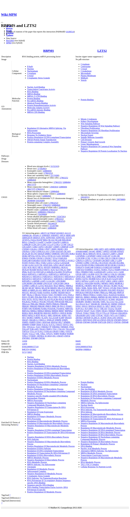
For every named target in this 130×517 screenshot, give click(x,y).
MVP (64, 290)
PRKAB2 (34, 304)
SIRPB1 (37, 318)
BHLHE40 (66, 240)
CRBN (53, 249)
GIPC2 (84, 274)
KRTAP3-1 (69, 279)
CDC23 (70, 244)
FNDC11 (64, 260)
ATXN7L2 (26, 240)
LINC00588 (27, 283)
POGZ (61, 299)
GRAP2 (67, 265)
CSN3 (32, 251)
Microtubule (86, 73)
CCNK (63, 244)
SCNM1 (111, 299)
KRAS (25, 274)
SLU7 (87, 304)
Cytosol (30, 76)
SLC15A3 (110, 302)
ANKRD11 (120, 249)
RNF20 (63, 313)
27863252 (48, 173)
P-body (30, 66)
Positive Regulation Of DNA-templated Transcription (49, 137)
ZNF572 (110, 322)
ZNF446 (86, 322)
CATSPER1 (80, 256)
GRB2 (88, 276)
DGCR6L (120, 263)
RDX (31, 313)
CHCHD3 (105, 260)
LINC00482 (61, 281)
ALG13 (68, 233)
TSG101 (61, 329)
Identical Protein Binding (37, 103)
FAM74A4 (80, 270)
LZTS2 (102, 50)
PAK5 (119, 288)
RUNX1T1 (103, 299)
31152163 (54, 166)
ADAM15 (60, 233)
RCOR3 (108, 297)
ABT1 (101, 249)
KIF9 (121, 279)
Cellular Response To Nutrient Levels (96, 467)
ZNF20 (103, 320)
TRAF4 (42, 329)
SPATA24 (92, 306)
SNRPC (65, 320)
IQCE (98, 279)
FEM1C (104, 270)
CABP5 (112, 254)
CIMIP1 (56, 247)
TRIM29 (111, 311)
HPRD (9, 43)
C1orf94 (47, 242)
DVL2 (44, 256)
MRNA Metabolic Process (38, 458)
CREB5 (60, 249)
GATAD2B (64, 263)
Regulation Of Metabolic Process (40, 469)
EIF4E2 (113, 265)
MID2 (111, 283)
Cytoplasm (31, 73)
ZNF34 (67, 336)
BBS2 (45, 240)
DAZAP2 (60, 251)
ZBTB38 (87, 318)
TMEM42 (56, 327)
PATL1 (71, 295)
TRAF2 (104, 311)
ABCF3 (43, 233)
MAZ (56, 286)
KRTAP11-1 (33, 274)
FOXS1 (32, 263)
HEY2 (34, 267)
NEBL (84, 288)
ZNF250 (110, 320)
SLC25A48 (53, 318)
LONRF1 (26, 286)
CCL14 (50, 244)
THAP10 (79, 311)
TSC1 (55, 329)
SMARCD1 (105, 304)
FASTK (43, 260)
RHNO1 (115, 297)
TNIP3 (98, 311)
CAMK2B (26, 244)
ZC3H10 (48, 336)
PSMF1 (69, 306)
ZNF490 (93, 322)
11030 (24, 341)
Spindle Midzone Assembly (92, 137)
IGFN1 (85, 279)
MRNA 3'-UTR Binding (37, 96)
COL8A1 (33, 249)
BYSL (99, 254)
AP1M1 (92, 251)
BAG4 (34, 240)
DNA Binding (86, 446)
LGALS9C (50, 281)
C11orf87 (40, 242)
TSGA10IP (70, 329)
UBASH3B (80, 315)
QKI (30, 308)
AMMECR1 (27, 235)
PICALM (62, 297)
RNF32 (84, 299)
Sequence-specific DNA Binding (40, 485)
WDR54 (63, 334)
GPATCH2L (48, 265)
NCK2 (120, 286)
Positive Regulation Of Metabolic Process (44, 492)
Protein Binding (33, 98)
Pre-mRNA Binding (35, 101)
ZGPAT (103, 318)
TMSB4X (64, 327)
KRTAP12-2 (54, 274)
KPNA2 (68, 272)
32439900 (42, 214)
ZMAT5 (60, 336)
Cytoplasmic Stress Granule (38, 78)
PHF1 (55, 297)
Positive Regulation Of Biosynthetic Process (45, 389)
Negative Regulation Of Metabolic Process (44, 474)
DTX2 (38, 256)
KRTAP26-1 (59, 279)
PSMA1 (92, 295)
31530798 (53, 226)
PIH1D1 (70, 297)
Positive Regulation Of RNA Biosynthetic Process (47, 375)
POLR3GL (26, 302)
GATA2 (56, 263)
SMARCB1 (95, 304)
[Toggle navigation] (2, 22)
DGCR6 (112, 263)
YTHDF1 (32, 336)
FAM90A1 (89, 270)
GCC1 (116, 272)
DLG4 (78, 265)
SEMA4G (57, 315)
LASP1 (43, 281)
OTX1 (65, 295)
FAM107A (80, 267)
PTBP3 (25, 308)
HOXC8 (40, 270)
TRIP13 (49, 329)
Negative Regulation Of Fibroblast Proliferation (100, 130)
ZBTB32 (40, 336)
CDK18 (114, 258)
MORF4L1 (119, 283)
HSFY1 (47, 270)
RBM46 (55, 311)
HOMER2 (112, 276)
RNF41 (90, 299)
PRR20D (33, 306)
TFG (71, 324)
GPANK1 (121, 274)
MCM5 (25, 288)
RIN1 (78, 299)
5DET (29, 352)
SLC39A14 (80, 304)
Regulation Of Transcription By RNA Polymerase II (48, 453)
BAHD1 (79, 254)
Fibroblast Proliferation (90, 128)
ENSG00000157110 (30, 347)
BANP (39, 240)
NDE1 (78, 288)
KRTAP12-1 (44, 274)
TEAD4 (118, 308)
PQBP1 (97, 292)
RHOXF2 (47, 313)
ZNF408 (117, 320)
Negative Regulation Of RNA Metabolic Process (47, 366)
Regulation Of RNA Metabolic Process (43, 378)
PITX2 (35, 299)
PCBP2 (31, 297)
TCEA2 (45, 324)
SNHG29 (50, 320)
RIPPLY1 (56, 313)
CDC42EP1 (27, 247)
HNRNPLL (56, 267)
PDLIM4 (38, 297)
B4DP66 (79, 349)
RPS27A (31, 315)
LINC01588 (58, 283)
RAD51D (113, 295)
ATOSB (113, 251)
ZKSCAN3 (111, 318)
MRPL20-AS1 (36, 290)
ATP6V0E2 (60, 238)
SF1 (69, 315)
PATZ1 (25, 297)
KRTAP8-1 (26, 281)
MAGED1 (48, 286)
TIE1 (24, 327)
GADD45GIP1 (100, 272)
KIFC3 (78, 281)
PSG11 (63, 306)
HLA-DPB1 (97, 276)
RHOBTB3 (38, 313)
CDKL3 (121, 258)
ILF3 (58, 270)
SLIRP (61, 318)
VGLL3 (32, 334)
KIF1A (43, 272)
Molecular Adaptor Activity (38, 108)
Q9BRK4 (87, 349)
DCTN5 (34, 254)
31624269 (40, 201)
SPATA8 (54, 322)
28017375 (31, 185)
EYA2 (55, 258)
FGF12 (111, 270)
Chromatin (31, 467)
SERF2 (64, 315)
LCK (97, 281)
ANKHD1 (46, 235)
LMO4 (66, 283)
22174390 (54, 175)
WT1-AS (114, 315)
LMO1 (109, 281)
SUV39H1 (89, 308)
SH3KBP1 (80, 302)
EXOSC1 (40, 258)
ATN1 (42, 238)
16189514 (70, 32)
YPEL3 (25, 336)
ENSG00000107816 (84, 347)
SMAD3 (68, 318)
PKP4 (95, 290)
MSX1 (58, 290)
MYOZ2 (33, 292)
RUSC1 (44, 315)
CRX (66, 249)
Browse (9, 28)
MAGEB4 (89, 283)
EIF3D (107, 265)
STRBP (32, 324)
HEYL (40, 267)
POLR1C (120, 290)
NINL (95, 288)
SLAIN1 (44, 318)
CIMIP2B (64, 247)
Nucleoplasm (32, 71)
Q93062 (32, 349)
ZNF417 (124, 320)
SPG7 (60, 322)
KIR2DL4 (51, 272)
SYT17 (97, 308)
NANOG (46, 292)
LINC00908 (37, 283)
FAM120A (62, 258)
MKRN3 (53, 288)
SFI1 (24, 318)
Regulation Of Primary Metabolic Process (44, 416)
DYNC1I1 (51, 256)
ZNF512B (102, 322)
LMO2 (115, 281)
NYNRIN (58, 295)
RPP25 (25, 315)
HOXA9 (25, 270)
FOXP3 (25, 263)
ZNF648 (124, 322)
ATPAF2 (120, 251)
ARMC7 (99, 251)
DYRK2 (91, 265)
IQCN (103, 279)
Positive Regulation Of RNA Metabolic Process (46, 382)
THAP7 (86, 311)
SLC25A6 (119, 302)
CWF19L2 (94, 263)
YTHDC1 (122, 315)
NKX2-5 (30, 295)
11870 (24, 344)
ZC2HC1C (95, 318)
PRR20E (41, 306)
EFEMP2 (65, 256)
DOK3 (72, 254)
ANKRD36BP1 (82, 251)
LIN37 (102, 281)
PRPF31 (79, 295)
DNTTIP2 (65, 254)
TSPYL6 (25, 331)
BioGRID (10, 40)
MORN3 (69, 288)
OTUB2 (113, 288)
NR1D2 (38, 295)
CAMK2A (64, 242)
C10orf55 (32, 242)
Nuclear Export (87, 135)
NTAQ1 (44, 295)
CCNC (88, 258)
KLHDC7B (60, 272)
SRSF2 (113, 306)
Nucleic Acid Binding (36, 87)
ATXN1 (69, 238)
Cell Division (86, 140)
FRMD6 (84, 272)
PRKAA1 (69, 302)
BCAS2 (51, 240)
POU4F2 (43, 302)
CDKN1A (80, 260)
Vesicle (84, 80)
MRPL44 (46, 290)
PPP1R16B (59, 302)
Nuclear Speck (87, 405)
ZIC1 (54, 336)
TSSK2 (86, 313)
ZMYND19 (87, 320)
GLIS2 (31, 265)
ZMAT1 (120, 318)
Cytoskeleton (86, 71)
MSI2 (53, 290)
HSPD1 (79, 279)
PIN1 (24, 299)
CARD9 (119, 254)
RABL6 (44, 308)
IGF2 (53, 270)
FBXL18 (56, 260)
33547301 (61, 217)
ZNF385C (26, 338)
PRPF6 (49, 304)
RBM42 (47, 311)
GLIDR (91, 274)
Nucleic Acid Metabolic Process (94, 448)
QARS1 (99, 295)
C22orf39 (55, 242)
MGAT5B (45, 288)
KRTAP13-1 (27, 276)
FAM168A (35, 260)
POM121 (35, 302)
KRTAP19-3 (70, 276)
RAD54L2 (52, 308)
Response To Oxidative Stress (39, 135)
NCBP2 (114, 286)
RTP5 (38, 315)
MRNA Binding (33, 94)
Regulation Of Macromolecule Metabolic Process (47, 421)
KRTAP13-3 (38, 276)
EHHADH (99, 265)
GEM (121, 272)
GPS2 (55, 265)
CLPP (71, 247)
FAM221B (107, 267)
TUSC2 (40, 331)
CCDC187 (106, 256)
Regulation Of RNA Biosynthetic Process (44, 455)
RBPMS (48, 50)
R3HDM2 (37, 308)
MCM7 (32, 288)
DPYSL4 (32, 256)
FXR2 (43, 263)
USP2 (93, 315)
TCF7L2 (51, 324)
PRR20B (63, 304)
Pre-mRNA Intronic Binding (38, 110)
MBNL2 (69, 286)
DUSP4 (84, 265)
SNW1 (39, 322)
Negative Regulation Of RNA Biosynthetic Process (48, 437)
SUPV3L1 (80, 308)
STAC (119, 306)
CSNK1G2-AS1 (42, 251)
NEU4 (67, 292)
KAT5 (30, 272)
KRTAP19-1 (59, 276)
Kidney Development (89, 121)
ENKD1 (25, 258)
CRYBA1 (26, 251)
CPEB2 (41, 249)
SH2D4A (119, 299)
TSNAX (79, 313)
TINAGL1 (31, 327)
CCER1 (43, 244)
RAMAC (61, 308)
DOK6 (25, 256)
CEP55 (41, 247)
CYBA (52, 251)
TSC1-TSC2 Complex (90, 464)
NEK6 (89, 288)
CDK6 (34, 247)
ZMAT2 (79, 320)
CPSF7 (47, 249)
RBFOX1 (69, 308)
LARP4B (35, 281)
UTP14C (99, 315)
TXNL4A (48, 331)
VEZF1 (25, 334)
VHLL (43, 334)
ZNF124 (96, 320)
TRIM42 (119, 311)
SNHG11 (121, 304)
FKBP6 (118, 270)
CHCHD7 (48, 247)
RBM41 (94, 297)
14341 (78, 344)
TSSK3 (92, 313)
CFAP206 (97, 260)
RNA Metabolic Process (37, 462)
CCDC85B (80, 258)
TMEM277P (46, 327)
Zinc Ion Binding (88, 389)
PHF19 (84, 290)
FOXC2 (71, 260)
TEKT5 (59, 324)
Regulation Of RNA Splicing (39, 448)
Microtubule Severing (90, 133)
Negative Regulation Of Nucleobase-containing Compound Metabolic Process (46, 404)
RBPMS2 (69, 311)
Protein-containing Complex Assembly (43, 142)
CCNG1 (57, 244)
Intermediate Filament (36, 398)
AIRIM (112, 249)
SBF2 (50, 315)
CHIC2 (113, 260)
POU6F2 (50, 302)
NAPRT (54, 292)
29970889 (120, 199)
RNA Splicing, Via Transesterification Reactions (47, 478)
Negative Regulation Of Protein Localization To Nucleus (104, 151)
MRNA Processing (34, 400)
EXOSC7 (48, 258)
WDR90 (70, 334)
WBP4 (56, 334)
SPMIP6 (66, 322)
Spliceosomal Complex (36, 471)
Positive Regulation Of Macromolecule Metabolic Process (51, 446)
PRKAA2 (26, 304)
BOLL (24, 242)
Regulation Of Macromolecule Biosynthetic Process (48, 423)
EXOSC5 (121, 265)
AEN (106, 249)
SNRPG (25, 322)
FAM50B (116, 267)
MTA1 (100, 286)
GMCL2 (106, 274)
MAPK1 (97, 283)
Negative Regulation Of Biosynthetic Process (45, 460)
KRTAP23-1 (48, 279)
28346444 (31, 201)
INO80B (92, 279)
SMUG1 (42, 320)
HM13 (104, 276)
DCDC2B (26, 254)
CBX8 (98, 256)
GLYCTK (38, 265)
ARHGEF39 (27, 238)
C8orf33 (105, 254)
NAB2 (40, 292)
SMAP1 (25, 320)
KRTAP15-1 (48, 276)
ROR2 (69, 313)
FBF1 (49, 260)
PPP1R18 (89, 292)
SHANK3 (96, 302)
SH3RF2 (30, 318)
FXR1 (90, 272)
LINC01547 (48, 283)
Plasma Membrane (88, 76)
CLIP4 (119, 260)
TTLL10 (33, 331)
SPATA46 (46, 322)
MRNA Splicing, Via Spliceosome (41, 464)
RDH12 (25, 313)
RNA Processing (34, 133)
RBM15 (87, 297)
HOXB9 (32, 270)
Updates (9, 35)
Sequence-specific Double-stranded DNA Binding (47, 396)
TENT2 (66, 324)
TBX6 (38, 324)
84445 (78, 341)
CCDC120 (35, 244)
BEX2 (85, 254)
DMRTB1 (56, 254)
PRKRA (42, 304)
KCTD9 (36, 272)
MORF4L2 (80, 286)
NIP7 (24, 295)
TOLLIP (25, 329)
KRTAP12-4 (65, 274)
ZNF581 (41, 338)
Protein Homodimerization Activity (41, 105)
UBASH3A (122, 313)
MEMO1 (105, 283)
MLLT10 (61, 288)
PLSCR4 (54, 299)
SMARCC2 (34, 320)
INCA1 (63, 270)
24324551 (85, 197)
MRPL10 (26, 290)
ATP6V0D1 (50, 238)
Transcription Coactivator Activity (41, 89)
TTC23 (99, 313)
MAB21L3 (80, 283)
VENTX (68, 331)
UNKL (62, 331)
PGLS (50, 297)
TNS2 (71, 327)
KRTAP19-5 (27, 279)
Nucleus (30, 69)
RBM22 (33, 311)
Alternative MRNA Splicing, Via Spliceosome (99, 451)
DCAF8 (67, 251)
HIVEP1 (47, 267)
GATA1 (50, 263)
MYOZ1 (107, 286)
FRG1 (38, 263)
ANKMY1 (55, 235)
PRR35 (48, 306)
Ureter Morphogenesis (90, 144)
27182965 (42, 169)
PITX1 (29, 299)
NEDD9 (61, 292)
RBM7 (61, 311)
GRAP (61, 265)
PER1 (45, 297)
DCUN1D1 (104, 263)
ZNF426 (79, 322)
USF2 (87, 315)
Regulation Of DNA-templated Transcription (45, 451)
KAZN (115, 279)
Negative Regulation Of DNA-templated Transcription (49, 430)
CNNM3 (25, 249)
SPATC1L (101, 306)
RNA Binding (32, 92)
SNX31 (85, 306)
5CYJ (24, 352)
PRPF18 (120, 292)
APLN (62, 235)
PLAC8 (47, 299)
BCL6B (58, 240)
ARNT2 (106, 251)
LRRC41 (34, 286)
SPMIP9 (25, 324)
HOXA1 (64, 267)
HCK (29, 267)
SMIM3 (114, 304)
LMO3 (121, 281)
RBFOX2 (26, 311)
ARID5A (36, 238)
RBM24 (40, 311)
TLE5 (38, 327)
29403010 (54, 187)
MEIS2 (38, 288)
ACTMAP (51, 233)
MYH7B (70, 290)
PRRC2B (55, 306)
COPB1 (86, 263)
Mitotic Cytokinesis (89, 119)
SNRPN (32, 322)
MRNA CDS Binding (36, 112)
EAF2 (58, 256)
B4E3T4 (25, 349)
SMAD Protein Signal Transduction (41, 140)
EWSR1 (32, 258)
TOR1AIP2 (34, 329)
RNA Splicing (33, 439)
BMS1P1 (92, 254)
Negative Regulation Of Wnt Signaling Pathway (100, 126)
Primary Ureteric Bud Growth (93, 142)
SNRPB (58, 320)
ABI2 (96, 249)
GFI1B (78, 274)
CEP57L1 (88, 260)
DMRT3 (48, 254)
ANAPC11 (36, 235)
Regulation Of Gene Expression (40, 412)
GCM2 (25, 265)
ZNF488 (34, 338)
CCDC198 (115, 256)
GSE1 (24, 267)
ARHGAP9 (70, 235)
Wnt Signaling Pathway (90, 124)
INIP (69, 270)
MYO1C (25, 292)
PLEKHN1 (103, 290)
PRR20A (56, 304)
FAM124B (26, 260)
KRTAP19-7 (38, 279)
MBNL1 (62, 286)
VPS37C (49, 334)
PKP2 (41, 299)
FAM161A (98, 267)
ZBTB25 (79, 318)
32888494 (47, 171)
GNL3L (114, 274)
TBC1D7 (104, 308)
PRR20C (25, 306)
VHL (38, 334)
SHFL (103, 302)
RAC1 (106, 295)
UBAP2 (55, 331)
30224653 (52, 223)
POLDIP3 (69, 299)
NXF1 (51, 295)
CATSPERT (91, 256)
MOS (95, 286)
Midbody (84, 78)
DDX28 (41, 254)
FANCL (97, 270)
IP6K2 (24, 272)
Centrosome (85, 66)
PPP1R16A (80, 292)
